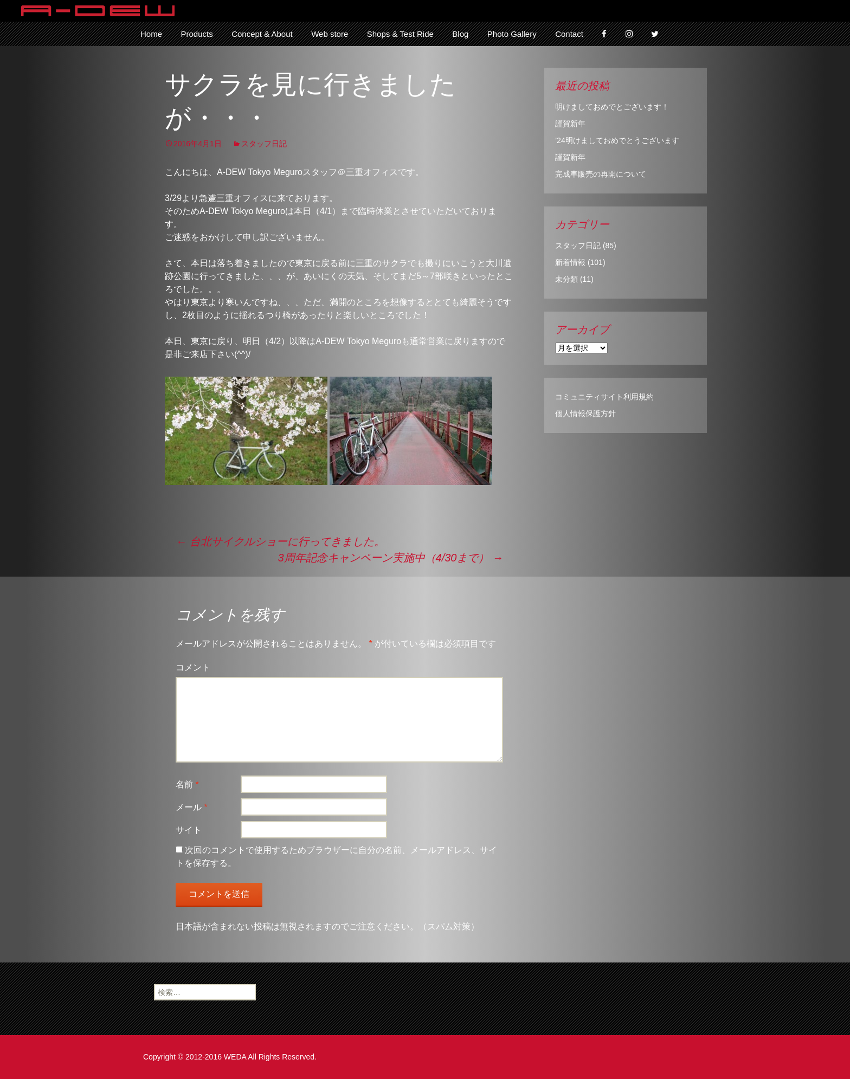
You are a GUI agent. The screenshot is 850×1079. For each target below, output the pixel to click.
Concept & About (262, 33)
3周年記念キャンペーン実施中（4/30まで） (390, 558)
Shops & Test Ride (400, 33)
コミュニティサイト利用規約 (604, 396)
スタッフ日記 (264, 143)
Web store (329, 33)
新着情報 (570, 262)
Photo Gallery (512, 33)
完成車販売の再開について (600, 174)
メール (192, 807)
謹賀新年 (570, 123)
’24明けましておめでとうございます (617, 140)
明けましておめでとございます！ (612, 106)
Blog (460, 33)
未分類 (566, 279)
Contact (569, 33)
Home (151, 33)
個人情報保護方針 (585, 413)
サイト (189, 830)
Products (196, 33)
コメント (193, 667)
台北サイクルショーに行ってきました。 (280, 541)
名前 (187, 784)
